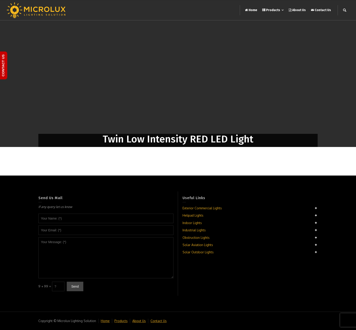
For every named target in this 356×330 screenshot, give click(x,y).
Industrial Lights (194, 230)
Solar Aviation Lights (198, 245)
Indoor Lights (192, 223)
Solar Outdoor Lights (198, 252)
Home (105, 321)
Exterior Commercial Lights (202, 208)
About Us (139, 321)
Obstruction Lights (196, 238)
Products (121, 321)
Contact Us (159, 321)
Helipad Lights (193, 215)
